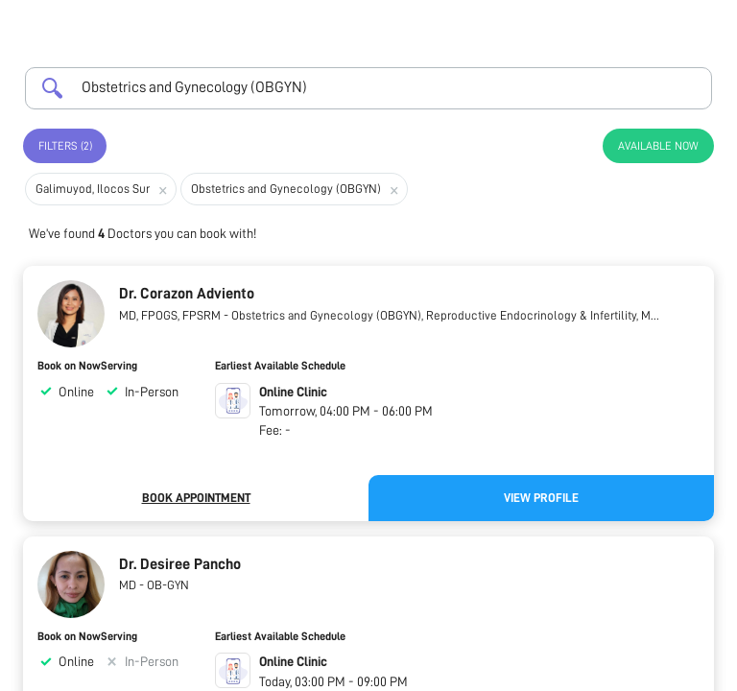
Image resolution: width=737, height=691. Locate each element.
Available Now (658, 146)
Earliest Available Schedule (280, 365)
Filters (65, 146)
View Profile (541, 497)
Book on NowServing (87, 365)
